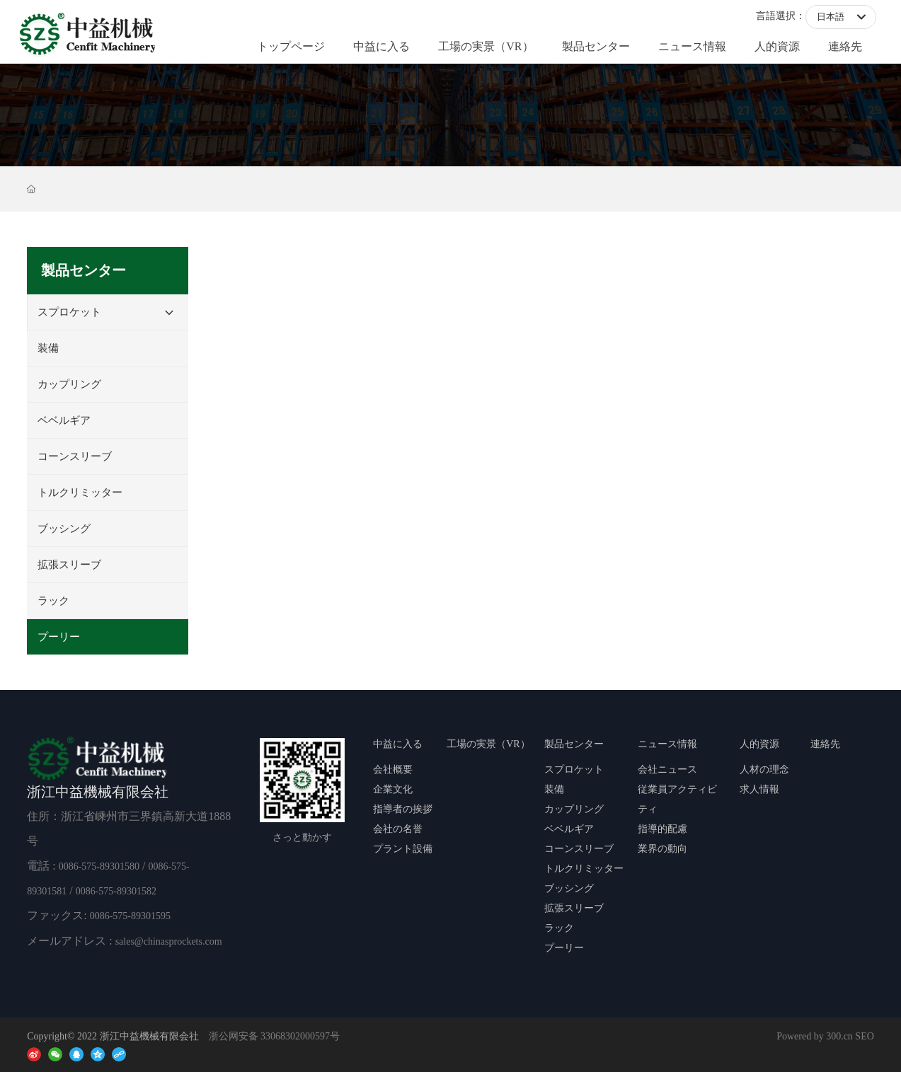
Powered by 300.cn (814, 1036)
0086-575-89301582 (116, 891)
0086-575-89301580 (99, 866)
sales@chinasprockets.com (168, 941)
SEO (864, 1036)
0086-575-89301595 (130, 916)
